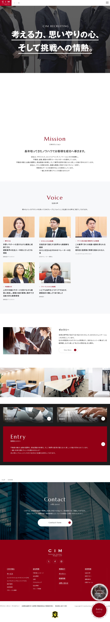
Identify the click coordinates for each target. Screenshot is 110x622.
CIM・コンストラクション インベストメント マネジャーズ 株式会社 (6, 3)
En (19, 3)
